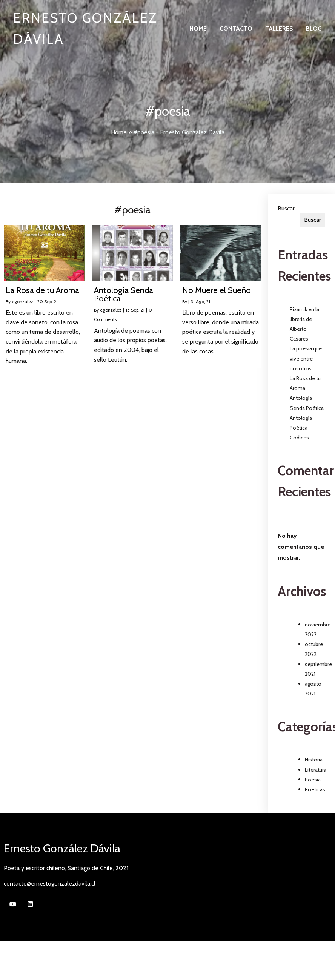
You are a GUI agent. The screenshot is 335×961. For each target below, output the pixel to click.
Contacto (236, 28)
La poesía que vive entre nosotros (306, 358)
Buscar (286, 208)
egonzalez (22, 301)
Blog (314, 28)
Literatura (315, 769)
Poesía (313, 779)
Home (198, 28)
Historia (314, 759)
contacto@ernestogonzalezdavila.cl (49, 883)
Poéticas (315, 789)
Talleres (279, 28)
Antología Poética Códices (301, 427)
